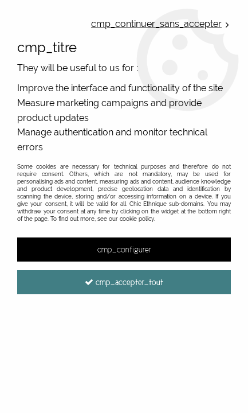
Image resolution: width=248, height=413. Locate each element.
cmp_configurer (124, 249)
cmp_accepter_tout (124, 282)
